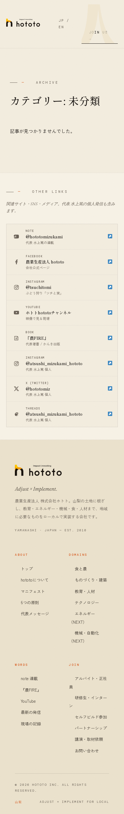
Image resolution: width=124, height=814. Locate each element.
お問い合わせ (87, 751)
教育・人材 (85, 591)
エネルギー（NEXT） (82, 618)
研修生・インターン (88, 702)
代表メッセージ (35, 614)
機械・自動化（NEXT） (84, 637)
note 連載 (29, 678)
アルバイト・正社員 (88, 682)
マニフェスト (33, 591)
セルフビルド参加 (91, 717)
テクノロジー (87, 602)
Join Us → (98, 35)
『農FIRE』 (31, 690)
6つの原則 (30, 602)
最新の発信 (31, 712)
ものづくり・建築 (91, 580)
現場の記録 (31, 724)
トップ (27, 569)
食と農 (81, 569)
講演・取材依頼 (89, 739)
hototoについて (35, 580)
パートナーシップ (91, 728)
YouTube (28, 701)
